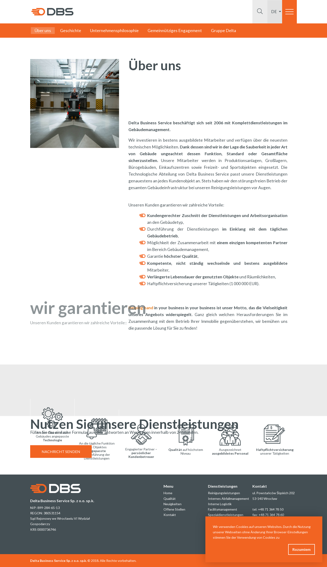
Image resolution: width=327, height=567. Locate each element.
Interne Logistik (220, 504)
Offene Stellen (174, 509)
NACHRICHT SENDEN (61, 457)
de (274, 11)
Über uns (43, 30)
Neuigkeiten (173, 504)
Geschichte (70, 30)
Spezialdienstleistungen (225, 515)
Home (168, 493)
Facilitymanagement (222, 509)
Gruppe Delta (223, 30)
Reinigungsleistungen (224, 493)
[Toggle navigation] (289, 11)
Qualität (170, 499)
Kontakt (170, 515)
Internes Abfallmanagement (228, 499)
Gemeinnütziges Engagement (175, 30)
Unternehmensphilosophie (114, 30)
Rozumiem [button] (301, 549)
